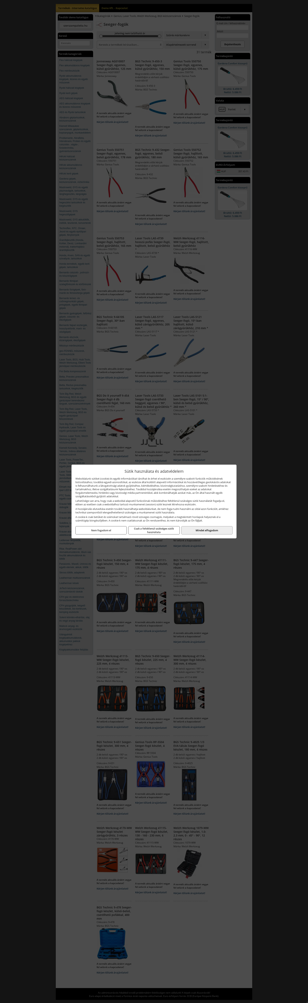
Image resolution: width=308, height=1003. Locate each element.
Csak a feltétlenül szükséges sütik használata (154, 530)
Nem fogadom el (101, 530)
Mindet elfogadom (207, 530)
